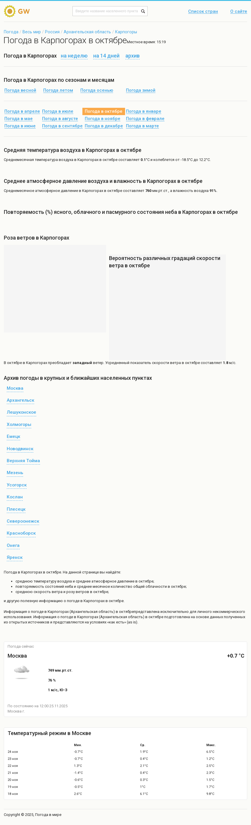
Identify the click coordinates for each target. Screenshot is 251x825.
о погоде (36, 611)
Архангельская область (87, 32)
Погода (11, 32)
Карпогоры (126, 32)
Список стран (203, 11)
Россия (52, 32)
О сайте (238, 11)
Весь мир (31, 32)
